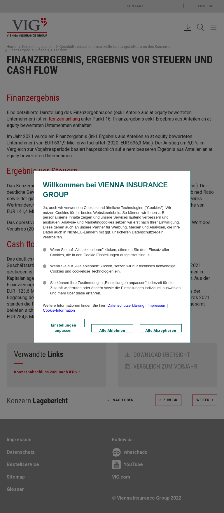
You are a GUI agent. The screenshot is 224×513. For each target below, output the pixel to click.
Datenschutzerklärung (126, 305)
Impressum (157, 305)
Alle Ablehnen (112, 330)
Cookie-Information (59, 310)
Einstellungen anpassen (63, 325)
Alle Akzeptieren (160, 330)
